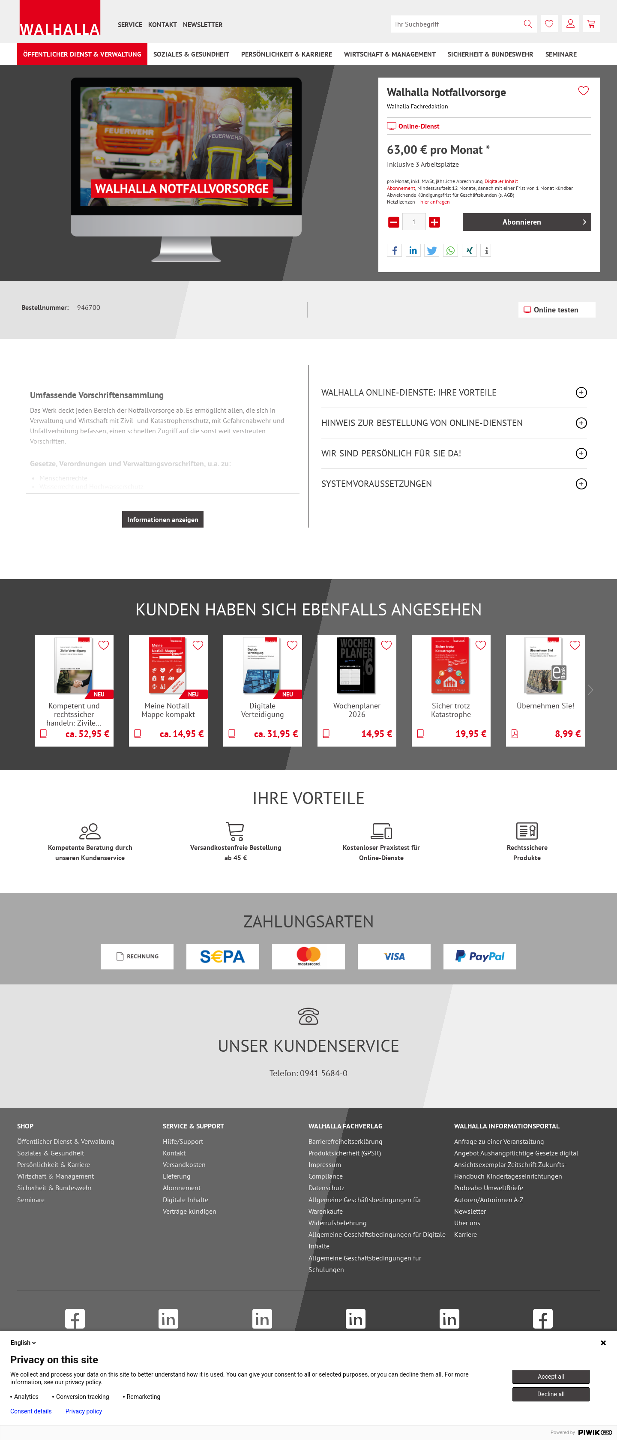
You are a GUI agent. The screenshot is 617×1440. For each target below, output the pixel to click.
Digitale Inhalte (185, 1199)
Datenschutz (326, 1187)
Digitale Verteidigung (262, 710)
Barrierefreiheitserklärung (345, 1141)
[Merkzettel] (549, 23)
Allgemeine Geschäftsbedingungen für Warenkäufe (364, 1205)
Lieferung (177, 1176)
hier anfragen (435, 201)
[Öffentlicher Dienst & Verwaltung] (82, 54)
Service (130, 24)
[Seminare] (561, 54)
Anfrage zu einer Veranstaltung (499, 1141)
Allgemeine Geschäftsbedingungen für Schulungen (364, 1264)
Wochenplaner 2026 (356, 710)
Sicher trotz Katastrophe (451, 710)
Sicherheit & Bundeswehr (54, 1187)
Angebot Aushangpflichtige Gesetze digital (516, 1153)
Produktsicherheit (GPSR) (344, 1153)
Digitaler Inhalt (501, 181)
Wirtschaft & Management (55, 1176)
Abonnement (401, 188)
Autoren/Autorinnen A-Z (489, 1199)
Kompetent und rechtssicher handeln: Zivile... (74, 714)
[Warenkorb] (591, 23)
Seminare (31, 1199)
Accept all (551, 1376)
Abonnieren (544, 221)
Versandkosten (184, 1164)
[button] (394, 250)
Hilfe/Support (183, 1141)
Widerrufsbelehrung (337, 1222)
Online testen (551, 309)
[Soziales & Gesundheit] (191, 54)
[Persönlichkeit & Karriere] (286, 54)
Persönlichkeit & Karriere (53, 1164)
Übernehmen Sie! (545, 706)
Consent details (31, 1411)
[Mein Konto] (570, 23)
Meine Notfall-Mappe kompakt (168, 710)
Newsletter (203, 24)
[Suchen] (528, 24)
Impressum (324, 1164)
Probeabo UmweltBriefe (488, 1187)
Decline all (551, 1394)
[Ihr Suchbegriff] (464, 24)
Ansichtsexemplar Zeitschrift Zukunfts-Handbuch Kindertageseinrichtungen (510, 1170)
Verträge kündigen (189, 1211)
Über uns (467, 1222)
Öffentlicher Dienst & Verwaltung (65, 1141)
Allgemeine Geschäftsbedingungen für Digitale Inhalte (377, 1240)
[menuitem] (130, 24)
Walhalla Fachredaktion (417, 106)
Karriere (465, 1234)
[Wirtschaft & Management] (390, 54)
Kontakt (162, 24)
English (24, 1342)
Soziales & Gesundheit (50, 1153)
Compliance (325, 1176)
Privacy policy (84, 1411)
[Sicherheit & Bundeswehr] (490, 54)
